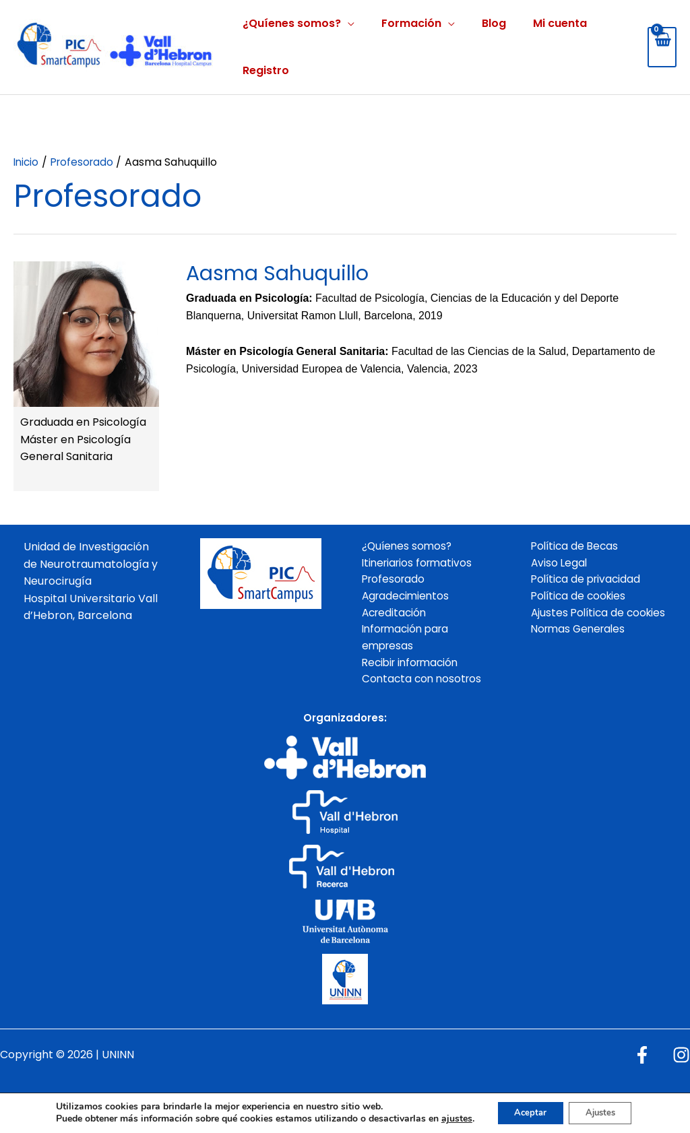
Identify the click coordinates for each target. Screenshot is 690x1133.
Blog (494, 23)
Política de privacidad (588, 581)
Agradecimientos (407, 598)
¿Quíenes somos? (292, 23)
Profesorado (395, 581)
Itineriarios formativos (420, 564)
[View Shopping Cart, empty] (662, 47)
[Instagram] (681, 1061)
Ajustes (604, 1107)
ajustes (448, 1108)
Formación (411, 23)
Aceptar (525, 1107)
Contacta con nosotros (424, 684)
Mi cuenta (560, 23)
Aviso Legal (560, 564)
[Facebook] (642, 1061)
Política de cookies (580, 598)
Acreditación (396, 615)
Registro (266, 70)
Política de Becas (576, 546)
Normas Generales (581, 649)
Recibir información (413, 667)
